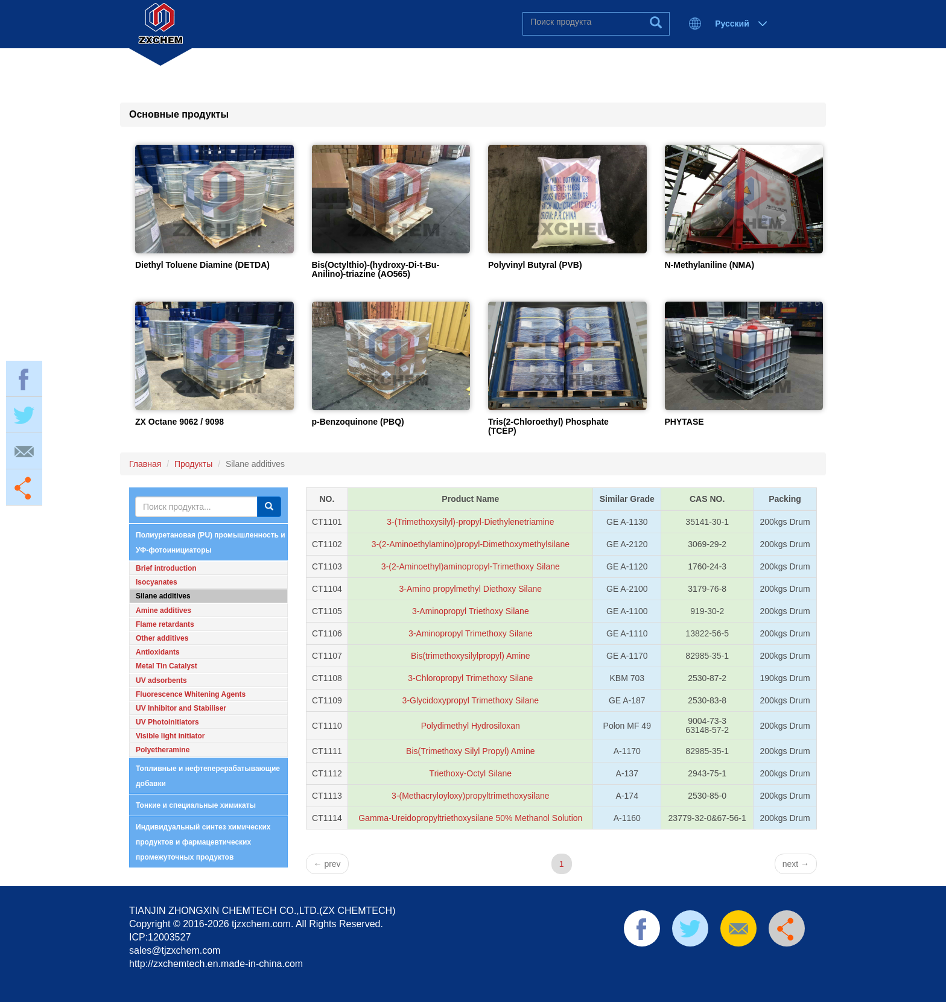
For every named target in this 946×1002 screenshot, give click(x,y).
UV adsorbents (161, 680)
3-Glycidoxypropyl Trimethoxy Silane (470, 700)
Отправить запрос (716, 66)
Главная (245, 66)
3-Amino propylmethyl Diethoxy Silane (470, 589)
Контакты (597, 66)
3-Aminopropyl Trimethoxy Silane (470, 633)
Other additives (162, 638)
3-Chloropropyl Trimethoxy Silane (470, 678)
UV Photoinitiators (167, 722)
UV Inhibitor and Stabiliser (181, 708)
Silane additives (163, 596)
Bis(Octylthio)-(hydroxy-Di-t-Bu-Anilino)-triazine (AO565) (376, 269)
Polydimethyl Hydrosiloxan (470, 726)
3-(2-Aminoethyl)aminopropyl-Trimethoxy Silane (470, 566)
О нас (327, 66)
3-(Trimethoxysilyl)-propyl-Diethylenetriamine (470, 522)
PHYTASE (684, 421)
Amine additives (163, 610)
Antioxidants (158, 652)
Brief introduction (166, 568)
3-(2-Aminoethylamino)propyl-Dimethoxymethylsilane (471, 544)
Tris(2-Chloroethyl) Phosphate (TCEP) (548, 426)
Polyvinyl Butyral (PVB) (535, 265)
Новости (505, 66)
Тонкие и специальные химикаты (196, 805)
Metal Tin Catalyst (166, 666)
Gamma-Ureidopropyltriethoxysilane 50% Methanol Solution (470, 818)
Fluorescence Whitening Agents (191, 694)
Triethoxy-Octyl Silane (471, 773)
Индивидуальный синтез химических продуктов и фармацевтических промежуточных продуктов (203, 842)
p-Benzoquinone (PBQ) (358, 421)
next (796, 864)
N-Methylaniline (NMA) (710, 265)
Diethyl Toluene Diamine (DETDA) (202, 265)
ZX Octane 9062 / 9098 (179, 421)
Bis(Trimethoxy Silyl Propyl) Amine (470, 751)
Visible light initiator (170, 736)
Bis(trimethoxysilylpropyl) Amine (470, 656)
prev (327, 864)
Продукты (412, 66)
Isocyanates (156, 582)
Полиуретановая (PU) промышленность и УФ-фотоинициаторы (210, 542)
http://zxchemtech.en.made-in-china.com (216, 964)
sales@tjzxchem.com (174, 950)
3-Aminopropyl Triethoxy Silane (470, 611)
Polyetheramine (162, 750)
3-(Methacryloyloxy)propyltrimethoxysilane (470, 796)
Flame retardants (165, 624)
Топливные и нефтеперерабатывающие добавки (208, 776)
